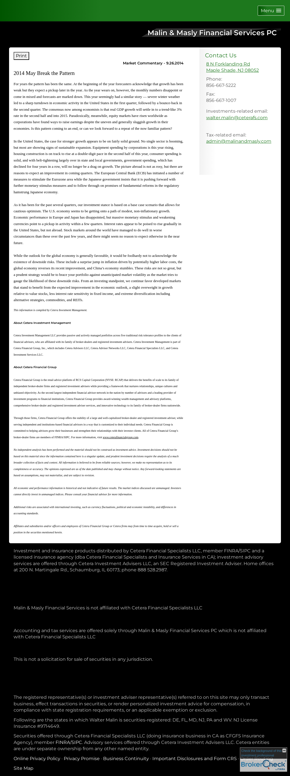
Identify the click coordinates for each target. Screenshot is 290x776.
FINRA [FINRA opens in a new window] (63, 742)
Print (21, 55)
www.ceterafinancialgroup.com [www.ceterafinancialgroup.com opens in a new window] (120, 437)
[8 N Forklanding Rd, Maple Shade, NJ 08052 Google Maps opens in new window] (232, 67)
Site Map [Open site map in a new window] (23, 768)
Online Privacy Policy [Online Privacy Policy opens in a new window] (37, 758)
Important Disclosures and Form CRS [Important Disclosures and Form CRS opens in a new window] (194, 758)
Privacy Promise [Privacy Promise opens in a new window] (82, 758)
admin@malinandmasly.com (238, 141)
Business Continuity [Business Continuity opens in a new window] (126, 758)
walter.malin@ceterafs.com (237, 117)
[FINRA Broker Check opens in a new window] (263, 759)
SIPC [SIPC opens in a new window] (76, 742)
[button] (271, 11)
